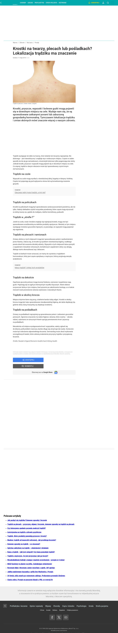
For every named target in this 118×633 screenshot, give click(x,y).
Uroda (91, 600)
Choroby (23, 3)
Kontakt (48, 604)
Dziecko (30, 3)
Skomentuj (62, 360)
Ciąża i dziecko (68, 600)
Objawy (48, 600)
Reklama (55, 604)
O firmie (42, 604)
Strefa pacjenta (51, 3)
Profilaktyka (39, 3)
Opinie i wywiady (36, 600)
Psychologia (81, 600)
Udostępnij (29, 360)
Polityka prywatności (72, 604)
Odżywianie (62, 3)
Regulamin (62, 604)
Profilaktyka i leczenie (18, 600)
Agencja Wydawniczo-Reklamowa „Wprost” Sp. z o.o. (64, 622)
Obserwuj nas (41, 366)
